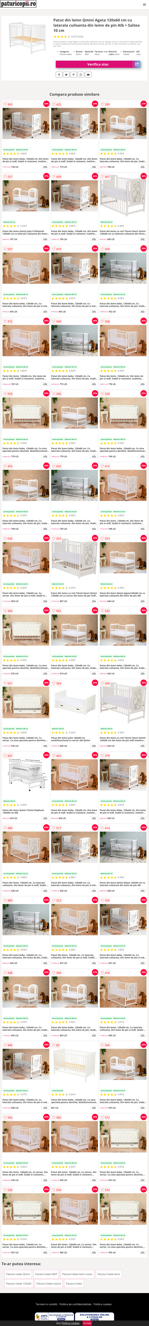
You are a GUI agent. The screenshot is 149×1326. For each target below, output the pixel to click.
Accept (87, 1323)
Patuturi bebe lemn (109, 1274)
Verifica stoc (113, 64)
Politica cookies (103, 1304)
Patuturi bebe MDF (46, 1274)
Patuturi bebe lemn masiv (77, 1274)
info (45, 166)
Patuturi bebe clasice (48, 1283)
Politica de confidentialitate (76, 1304)
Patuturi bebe (74, 1283)
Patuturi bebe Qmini (18, 1274)
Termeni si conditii (46, 1304)
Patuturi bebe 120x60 (18, 1283)
